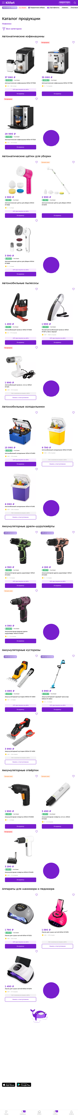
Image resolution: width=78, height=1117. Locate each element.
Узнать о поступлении (20, 397)
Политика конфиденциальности (56, 1048)
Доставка (6, 1041)
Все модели (50, 145)
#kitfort (5, 1051)
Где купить (7, 1045)
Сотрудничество (48, 1041)
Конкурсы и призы (10, 1048)
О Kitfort (44, 1038)
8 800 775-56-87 (10, 1064)
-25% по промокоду (10, 533)
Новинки (6, 24)
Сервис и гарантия (11, 1038)
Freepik (60, 1103)
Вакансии (45, 1045)
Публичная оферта (49, 1054)
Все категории (14, 29)
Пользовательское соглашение (55, 1051)
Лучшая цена (45, 162)
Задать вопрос (10, 1067)
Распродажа (45, 42)
